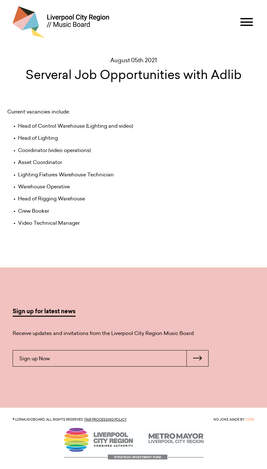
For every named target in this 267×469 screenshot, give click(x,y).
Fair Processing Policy (105, 419)
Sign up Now (113, 358)
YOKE (249, 419)
